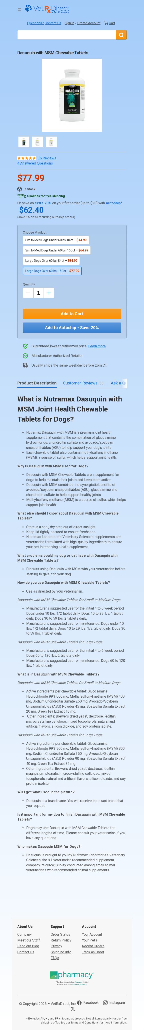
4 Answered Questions (35, 163)
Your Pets (89, 907)
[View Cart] (109, 23)
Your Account (92, 901)
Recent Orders (93, 913)
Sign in (69, 23)
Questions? (35, 23)
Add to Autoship (72, 327)
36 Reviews (47, 158)
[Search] (121, 35)
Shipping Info (61, 918)
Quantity (29, 284)
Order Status (60, 901)
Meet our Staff (28, 907)
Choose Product (34, 232)
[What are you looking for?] (66, 35)
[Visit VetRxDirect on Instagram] (114, 969)
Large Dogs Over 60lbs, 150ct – (52, 271)
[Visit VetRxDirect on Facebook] (88, 969)
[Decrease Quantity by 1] (28, 293)
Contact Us (53, 23)
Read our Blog (28, 913)
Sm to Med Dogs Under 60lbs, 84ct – (55, 240)
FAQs (55, 924)
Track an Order (93, 918)
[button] (72, 95)
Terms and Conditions (85, 989)
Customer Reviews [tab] (83, 383)
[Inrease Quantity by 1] (49, 293)
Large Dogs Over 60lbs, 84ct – (51, 260)
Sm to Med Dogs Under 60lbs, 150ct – (56, 250)
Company (24, 901)
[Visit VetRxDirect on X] (74, 975)
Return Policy (61, 907)
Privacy (56, 913)
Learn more (97, 346)
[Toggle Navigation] (19, 10)
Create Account (88, 23)
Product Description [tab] (37, 383)
